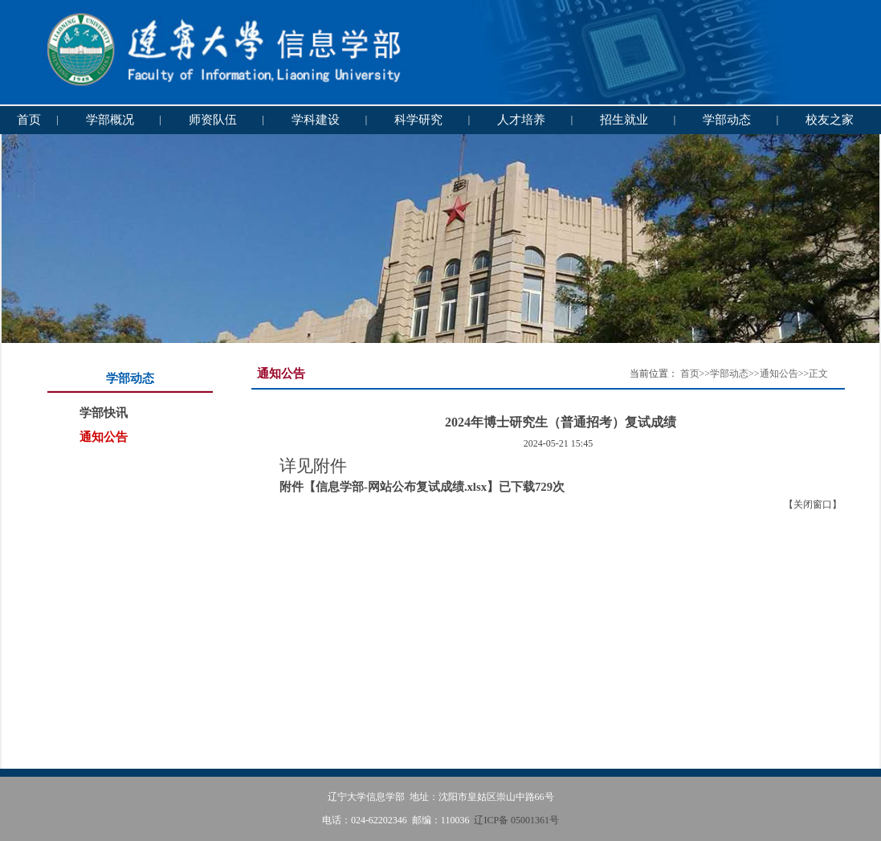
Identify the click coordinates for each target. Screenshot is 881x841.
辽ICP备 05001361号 (516, 820)
